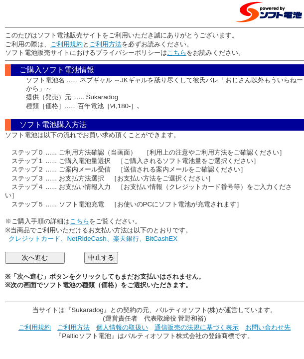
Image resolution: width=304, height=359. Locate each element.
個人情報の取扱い (122, 327)
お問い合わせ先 (268, 327)
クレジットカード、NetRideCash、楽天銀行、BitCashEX (92, 238)
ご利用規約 (66, 44)
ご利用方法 (105, 44)
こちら (176, 52)
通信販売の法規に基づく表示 (196, 327)
